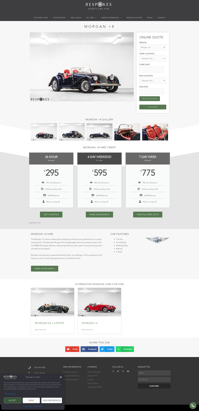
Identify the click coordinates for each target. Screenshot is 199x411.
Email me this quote (149, 99)
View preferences (52, 400)
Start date (144, 64)
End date (143, 87)
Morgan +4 (90, 323)
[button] (61, 377)
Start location (146, 54)
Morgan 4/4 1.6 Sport (49, 323)
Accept (12, 400)
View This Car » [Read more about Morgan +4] (87, 330)
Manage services (10, 393)
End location (146, 76)
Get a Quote (152, 107)
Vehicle (142, 42)
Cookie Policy (27, 406)
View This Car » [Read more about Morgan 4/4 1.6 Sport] (40, 330)
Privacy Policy (37, 406)
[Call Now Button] (192, 405)
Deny (31, 400)
